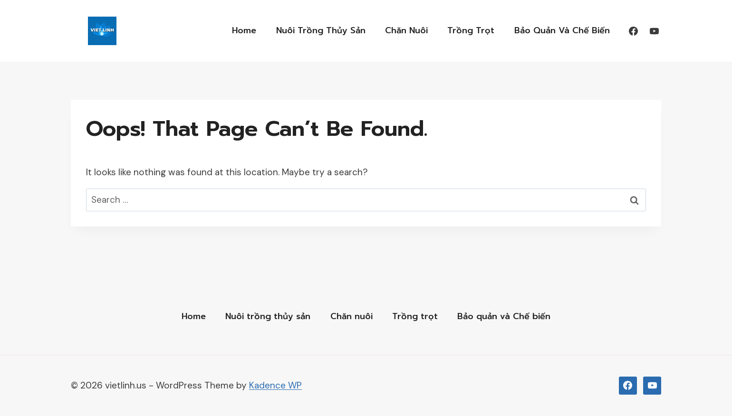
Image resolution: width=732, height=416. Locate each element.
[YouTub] (652, 386)
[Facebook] (633, 31)
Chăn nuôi (406, 30)
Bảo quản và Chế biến (562, 30)
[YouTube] (654, 31)
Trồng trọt (470, 30)
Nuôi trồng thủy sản (321, 30)
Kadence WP (275, 385)
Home (244, 30)
